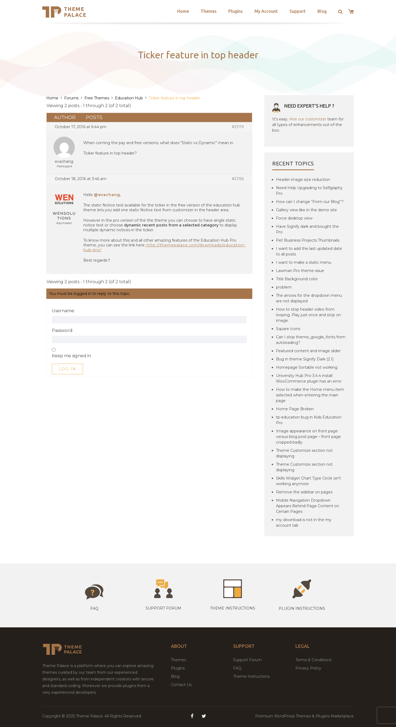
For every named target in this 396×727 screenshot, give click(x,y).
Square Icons (288, 328)
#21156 (238, 178)
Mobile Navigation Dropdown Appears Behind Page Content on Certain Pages (307, 506)
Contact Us (181, 684)
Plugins (235, 11)
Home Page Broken (295, 409)
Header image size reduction (303, 179)
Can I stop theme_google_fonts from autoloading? (310, 340)
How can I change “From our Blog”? (310, 201)
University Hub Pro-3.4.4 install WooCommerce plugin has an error (308, 378)
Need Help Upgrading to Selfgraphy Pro (309, 190)
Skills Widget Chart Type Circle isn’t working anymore (308, 481)
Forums (71, 98)
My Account (266, 11)
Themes (209, 11)
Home (183, 11)
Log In (67, 369)
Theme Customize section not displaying (304, 453)
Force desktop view (294, 218)
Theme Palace (75, 12)
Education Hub (129, 98)
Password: (62, 330)
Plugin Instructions (302, 608)
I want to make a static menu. (304, 262)
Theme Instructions (251, 676)
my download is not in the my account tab (303, 522)
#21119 (238, 126)
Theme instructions (232, 608)
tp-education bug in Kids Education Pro (308, 420)
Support (298, 11)
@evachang (107, 194)
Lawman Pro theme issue (300, 270)
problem (284, 287)
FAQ (237, 668)
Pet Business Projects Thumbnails (307, 240)
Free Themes (96, 98)
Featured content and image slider (308, 350)
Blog (322, 11)
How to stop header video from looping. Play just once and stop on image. (308, 315)
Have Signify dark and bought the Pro (307, 229)
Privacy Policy (308, 668)
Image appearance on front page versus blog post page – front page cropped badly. (308, 437)
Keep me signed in (71, 356)
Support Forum (163, 608)
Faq (94, 608)
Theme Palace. (90, 716)
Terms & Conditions (313, 659)
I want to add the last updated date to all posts (309, 251)
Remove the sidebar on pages (304, 492)
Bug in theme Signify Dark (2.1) (304, 359)
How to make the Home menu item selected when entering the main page (310, 395)
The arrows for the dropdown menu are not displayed (309, 298)
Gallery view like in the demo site (306, 210)
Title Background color (297, 279)
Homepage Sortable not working (306, 367)
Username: (63, 310)
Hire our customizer (307, 119)
